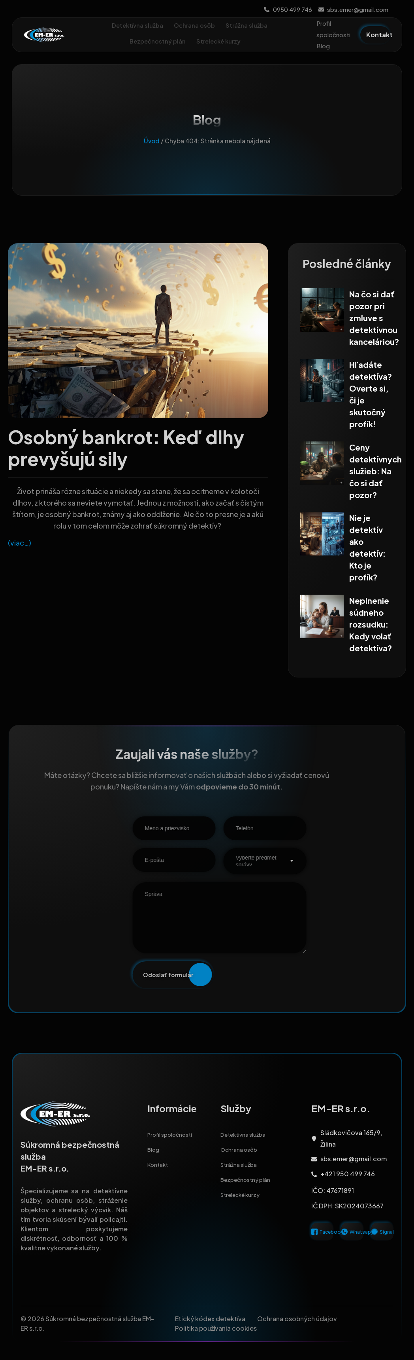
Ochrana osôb (195, 25)
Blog (323, 45)
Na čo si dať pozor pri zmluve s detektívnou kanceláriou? (374, 324)
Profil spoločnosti (333, 28)
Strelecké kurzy (223, 41)
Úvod (152, 147)
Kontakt (159, 1178)
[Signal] (374, 1237)
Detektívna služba (136, 25)
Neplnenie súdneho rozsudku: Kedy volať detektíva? (370, 625)
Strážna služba (248, 25)
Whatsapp (362, 1238)
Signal (387, 1238)
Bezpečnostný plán (157, 41)
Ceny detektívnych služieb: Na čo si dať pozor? (375, 474)
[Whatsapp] (344, 1237)
